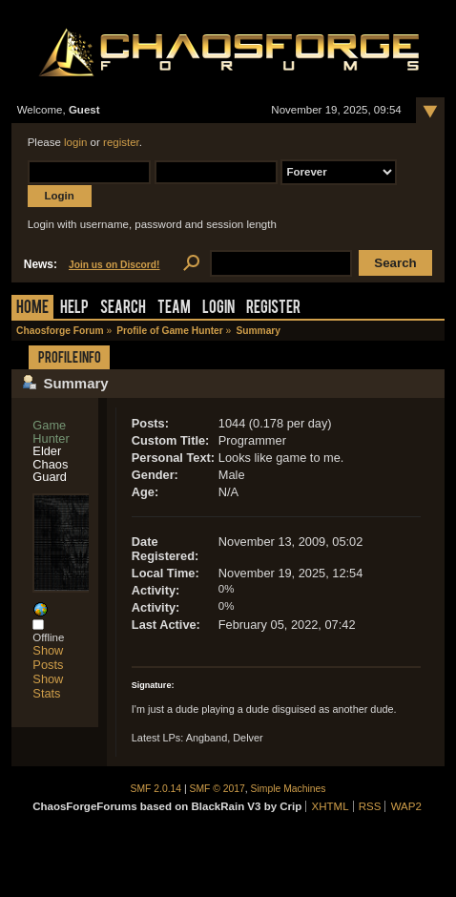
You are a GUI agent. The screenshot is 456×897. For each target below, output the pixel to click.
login (75, 142)
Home (32, 309)
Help (74, 309)
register (121, 142)
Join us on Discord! (114, 265)
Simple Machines (288, 788)
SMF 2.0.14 (156, 788)
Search (123, 309)
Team (174, 309)
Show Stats (47, 686)
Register (273, 309)
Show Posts (47, 657)
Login (218, 309)
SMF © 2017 (217, 788)
